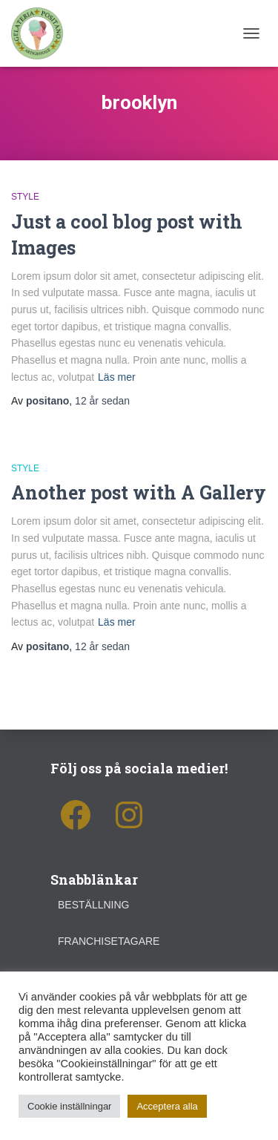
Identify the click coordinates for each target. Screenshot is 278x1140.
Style (25, 196)
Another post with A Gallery (138, 492)
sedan (102, 401)
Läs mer (117, 377)
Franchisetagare (108, 941)
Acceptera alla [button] (166, 1106)
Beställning (93, 905)
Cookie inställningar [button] (69, 1106)
